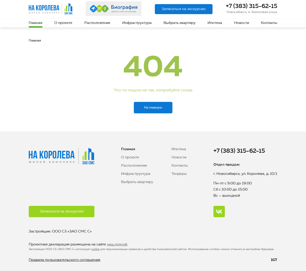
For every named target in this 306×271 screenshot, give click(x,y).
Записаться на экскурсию (184, 9)
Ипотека (214, 23)
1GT (274, 260)
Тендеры (179, 174)
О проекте (63, 23)
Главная (35, 23)
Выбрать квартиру (179, 23)
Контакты (269, 23)
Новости (241, 23)
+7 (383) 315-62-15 (251, 6)
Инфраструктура (137, 23)
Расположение (97, 23)
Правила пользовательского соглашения (64, 260)
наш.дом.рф (117, 244)
